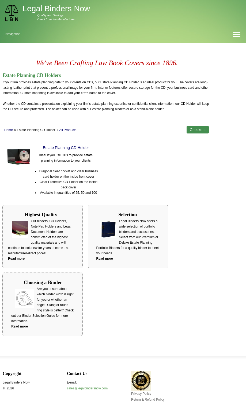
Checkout (198, 130)
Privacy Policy (141, 394)
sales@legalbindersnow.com (87, 388)
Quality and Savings (50, 15)
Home (8, 130)
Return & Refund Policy (148, 399)
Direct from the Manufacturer (56, 19)
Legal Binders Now (56, 8)
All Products (67, 130)
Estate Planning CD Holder (66, 148)
